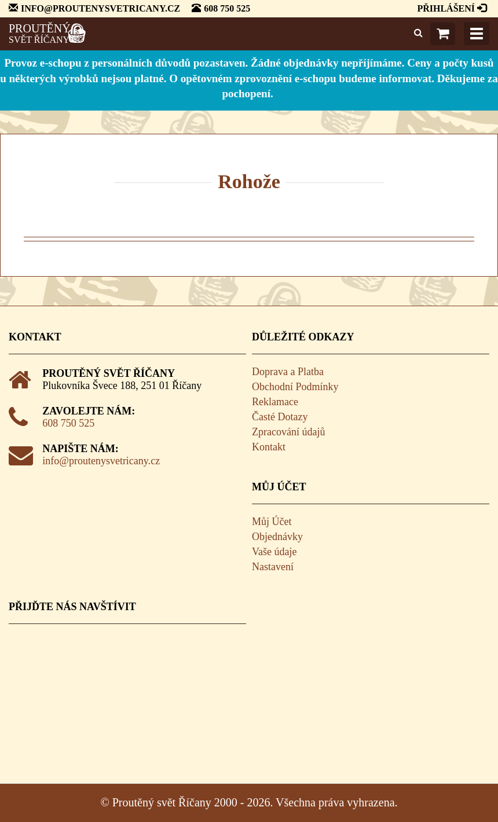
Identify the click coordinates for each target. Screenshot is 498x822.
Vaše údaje (274, 551)
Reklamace (275, 402)
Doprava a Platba (288, 371)
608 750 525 (68, 423)
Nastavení (273, 567)
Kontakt (268, 447)
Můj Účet (271, 521)
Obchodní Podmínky (295, 386)
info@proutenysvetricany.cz (101, 461)
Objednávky (277, 536)
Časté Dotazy (279, 417)
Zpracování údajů (288, 432)
